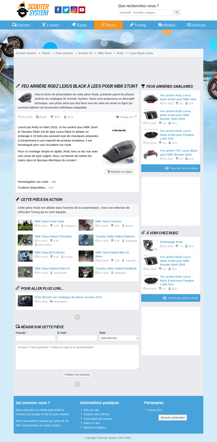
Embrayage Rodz (171, 241)
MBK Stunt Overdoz (108, 221)
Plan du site (91, 410)
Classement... (156, 410)
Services (196, 25)
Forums (21, 25)
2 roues (50, 25)
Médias (167, 25)
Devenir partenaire (173, 417)
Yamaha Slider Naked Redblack (116, 268)
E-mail (62, 332)
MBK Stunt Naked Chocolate (53, 236)
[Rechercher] (177, 12)
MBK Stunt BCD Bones (50, 252)
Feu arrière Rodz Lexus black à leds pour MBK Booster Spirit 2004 (175, 114)
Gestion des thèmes (97, 414)
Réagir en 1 (126, 117)
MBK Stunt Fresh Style (49, 221)
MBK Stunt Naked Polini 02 (52, 268)
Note (102, 332)
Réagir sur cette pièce (42, 327)
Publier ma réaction (77, 374)
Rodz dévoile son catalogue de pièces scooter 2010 (68, 297)
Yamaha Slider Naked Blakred (115, 236)
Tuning (137, 25)
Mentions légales (95, 427)
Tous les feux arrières (181, 168)
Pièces (108, 25)
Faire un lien (92, 423)
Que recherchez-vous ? (138, 6)
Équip (79, 25)
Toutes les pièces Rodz (180, 298)
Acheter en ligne (119, 171)
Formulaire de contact (98, 418)
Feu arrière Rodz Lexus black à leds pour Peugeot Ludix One (177, 134)
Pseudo (22, 332)
